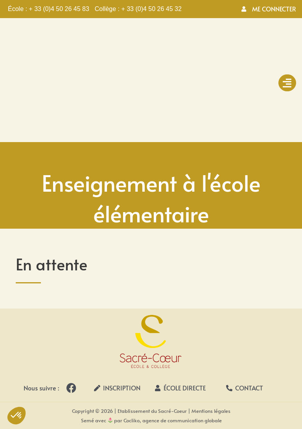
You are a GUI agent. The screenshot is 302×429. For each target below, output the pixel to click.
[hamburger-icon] (287, 82)
